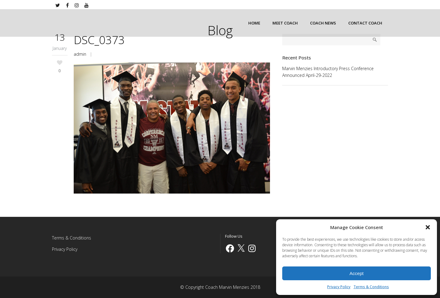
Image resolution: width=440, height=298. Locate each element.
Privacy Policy (338, 286)
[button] (428, 227)
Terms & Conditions (371, 286)
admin (80, 54)
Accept (356, 273)
